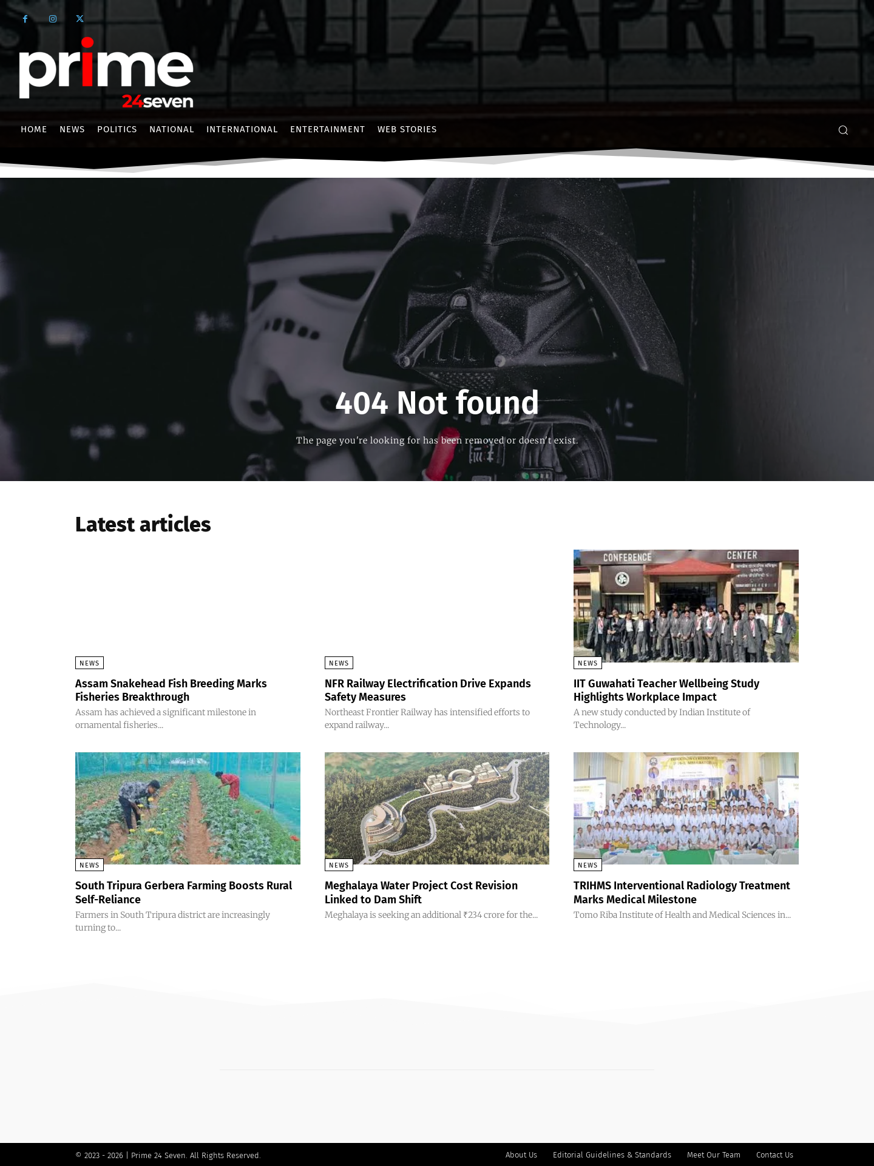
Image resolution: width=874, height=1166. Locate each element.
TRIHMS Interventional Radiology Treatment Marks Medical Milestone (674, 891)
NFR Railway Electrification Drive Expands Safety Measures (416, 690)
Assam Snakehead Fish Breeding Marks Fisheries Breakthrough (183, 690)
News (90, 663)
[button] (843, 129)
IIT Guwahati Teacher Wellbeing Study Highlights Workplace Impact (679, 690)
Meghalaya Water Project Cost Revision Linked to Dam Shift (434, 891)
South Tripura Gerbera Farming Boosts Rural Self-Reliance (181, 891)
